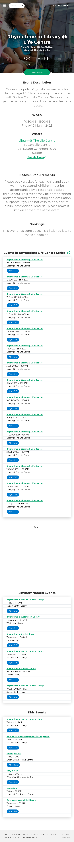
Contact (45, 835)
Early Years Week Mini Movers (21, 800)
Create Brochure (11, 837)
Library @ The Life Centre (37, 140)
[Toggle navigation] (4, 5)
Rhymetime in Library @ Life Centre (25, 259)
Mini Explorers (14, 753)
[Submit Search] (22, 5)
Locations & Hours (19, 835)
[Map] (37, 557)
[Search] (14, 5)
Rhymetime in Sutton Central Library (25, 600)
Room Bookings (29, 837)
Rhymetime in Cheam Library (21, 668)
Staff (53, 835)
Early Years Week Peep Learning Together (28, 736)
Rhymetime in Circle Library (20, 634)
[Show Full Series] (68, 253)
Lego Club (12, 788)
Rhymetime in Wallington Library (23, 617)
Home (5, 835)
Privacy (34, 835)
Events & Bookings (61, 5)
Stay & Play (12, 771)
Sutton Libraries (65, 836)
